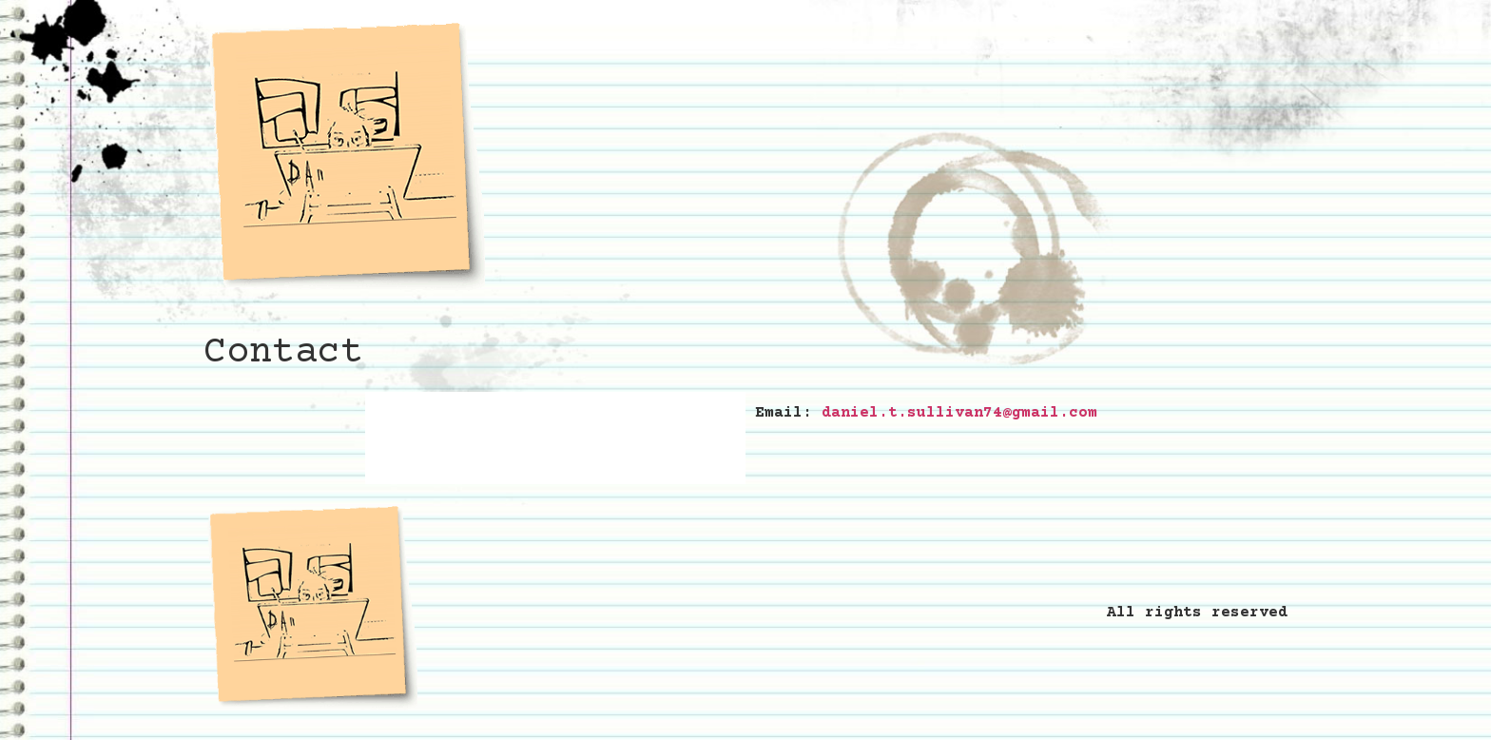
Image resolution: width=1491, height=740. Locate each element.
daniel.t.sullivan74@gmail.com (959, 412)
